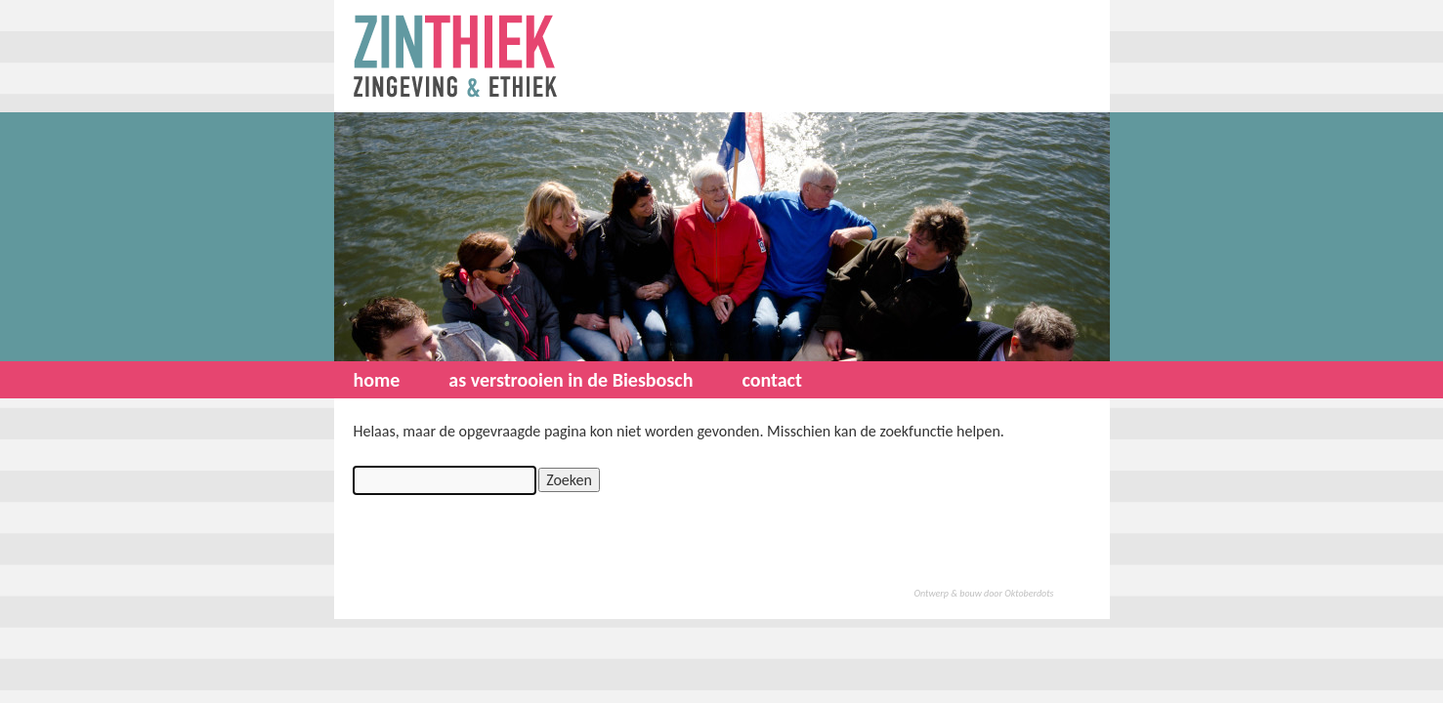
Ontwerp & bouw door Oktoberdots (984, 593)
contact (771, 380)
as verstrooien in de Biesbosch (570, 380)
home (377, 380)
